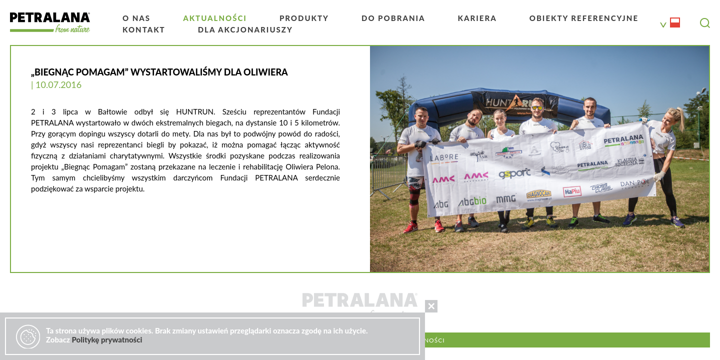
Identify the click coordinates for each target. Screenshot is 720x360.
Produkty (304, 18)
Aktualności (215, 18)
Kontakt (144, 29)
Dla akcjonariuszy (245, 29)
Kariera (477, 18)
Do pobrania (394, 18)
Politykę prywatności (107, 339)
